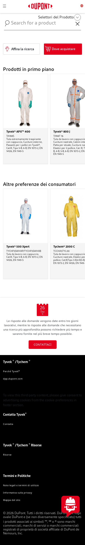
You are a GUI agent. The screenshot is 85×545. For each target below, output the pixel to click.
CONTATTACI (42, 344)
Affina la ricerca (22, 49)
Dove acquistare (63, 49)
